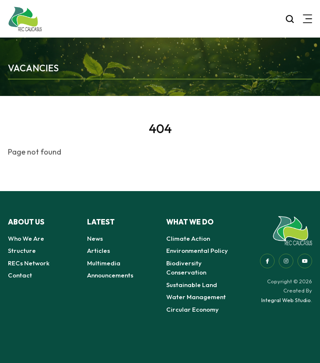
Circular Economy (192, 309)
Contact (20, 275)
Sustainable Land (191, 285)
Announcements (110, 275)
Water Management (196, 297)
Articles (98, 251)
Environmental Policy (197, 251)
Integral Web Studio (286, 300)
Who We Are (26, 238)
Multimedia (103, 263)
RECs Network (29, 263)
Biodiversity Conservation (186, 268)
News (95, 238)
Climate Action (188, 238)
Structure (22, 251)
